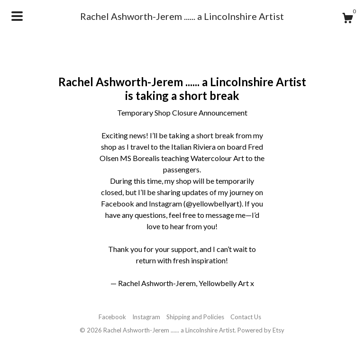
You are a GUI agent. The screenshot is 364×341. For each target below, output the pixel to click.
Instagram (146, 317)
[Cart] (347, 19)
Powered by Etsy (260, 330)
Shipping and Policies (195, 317)
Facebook (112, 317)
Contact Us (245, 317)
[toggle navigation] (17, 16)
